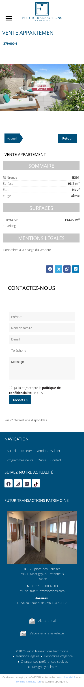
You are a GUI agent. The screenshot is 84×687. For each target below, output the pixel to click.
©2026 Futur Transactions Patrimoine (42, 651)
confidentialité (67, 677)
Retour (67, 138)
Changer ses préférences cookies (44, 661)
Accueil (42, 11)
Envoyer (20, 400)
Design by (44, 667)
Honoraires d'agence (58, 656)
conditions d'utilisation (28, 681)
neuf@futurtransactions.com (45, 591)
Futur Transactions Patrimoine (36, 500)
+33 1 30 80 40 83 (45, 586)
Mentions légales (27, 656)
